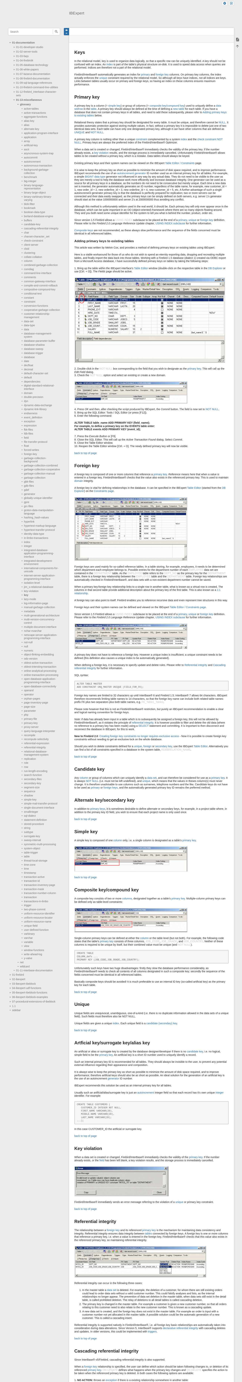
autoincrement (32, 161)
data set (152, 777)
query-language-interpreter (39, 731)
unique (103, 77)
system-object (32, 848)
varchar (28, 937)
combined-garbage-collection (41, 265)
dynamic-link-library (35, 409)
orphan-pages (32, 698)
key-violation (31, 591)
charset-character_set (36, 236)
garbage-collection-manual (39, 473)
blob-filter (29, 204)
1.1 (14, 1006)
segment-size (32, 787)
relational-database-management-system (36, 753)
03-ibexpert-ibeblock (24, 983)
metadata (29, 611)
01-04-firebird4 (24, 60)
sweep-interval (32, 840)
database (29, 357)
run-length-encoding (35, 771)
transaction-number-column (40, 893)
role (26, 762)
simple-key (30, 799)
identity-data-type (34, 533)
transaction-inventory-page (39, 884)
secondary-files (33, 779)
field (26, 437)
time (26, 868)
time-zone (29, 864)
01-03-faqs (22, 56)
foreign (147, 746)
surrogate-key (32, 836)
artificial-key (31, 145)
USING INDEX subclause (170, 223)
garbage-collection (34, 477)
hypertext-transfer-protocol (39, 529)
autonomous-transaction (38, 165)
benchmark (30, 176)
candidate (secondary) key (161, 1023)
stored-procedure (34, 823)
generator (29, 494)
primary (145, 74)
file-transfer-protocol (35, 441)
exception (29, 421)
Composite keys (83, 230)
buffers (28, 220)
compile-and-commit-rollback (41, 285)
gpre (26, 502)
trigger (27, 905)
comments (30, 277)
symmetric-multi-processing (40, 844)
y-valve (28, 958)
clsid (26, 248)
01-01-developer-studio (29, 47)
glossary (25, 104)
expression (30, 425)
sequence (29, 791)
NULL (222, 122)
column (28, 260)
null (26, 646)
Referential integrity (196, 665)
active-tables (31, 108)
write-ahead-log (33, 954)
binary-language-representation (34, 187)
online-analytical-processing (40, 670)
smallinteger (31, 811)
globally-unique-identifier (38, 497)
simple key (114, 105)
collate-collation (33, 256)
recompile (29, 735)
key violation (101, 152)
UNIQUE (79, 132)
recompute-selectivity (36, 739)
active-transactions (35, 112)
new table (178, 108)
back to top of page (85, 453)
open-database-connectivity (40, 686)
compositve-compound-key (39, 289)
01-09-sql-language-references (34, 82)
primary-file (30, 718)
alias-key (29, 120)
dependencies (32, 381)
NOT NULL (96, 132)
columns (127, 898)
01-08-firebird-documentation (33, 78)
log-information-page (36, 603)
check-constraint (33, 240)
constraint (29, 301)
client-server (31, 244)
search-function (33, 774)
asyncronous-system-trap (38, 153)
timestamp (30, 872)
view (26, 945)
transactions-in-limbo (36, 901)
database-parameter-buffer (39, 340)
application (30, 137)
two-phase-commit (34, 909)
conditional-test (33, 293)
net (22, 962)
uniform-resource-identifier (39, 913)
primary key (194, 368)
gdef (26, 489)
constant (29, 297)
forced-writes (31, 449)
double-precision (33, 396)
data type (99, 176)
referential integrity (142, 722)
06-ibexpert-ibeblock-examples (30, 997)
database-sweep (33, 348)
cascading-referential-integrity (41, 228)
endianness (30, 413)
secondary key (163, 746)
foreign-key (30, 454)
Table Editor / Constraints (180, 163)
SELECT (143, 725)
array (27, 141)
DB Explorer (215, 268)
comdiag (29, 269)
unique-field (30, 925)
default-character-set (36, 373)
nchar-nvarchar (33, 630)
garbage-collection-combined (41, 465)
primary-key (31, 723)
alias (26, 125)
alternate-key (31, 128)
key (26, 594)
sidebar (16, 1010)
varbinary (29, 933)
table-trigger (31, 852)
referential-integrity (35, 747)
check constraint (206, 139)
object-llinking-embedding (39, 654)
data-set (29, 321)
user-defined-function (36, 929)
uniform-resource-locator (38, 917)
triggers (152, 1331)
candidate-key (32, 224)
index (27, 542)
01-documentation (23, 42)
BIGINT (89, 176)
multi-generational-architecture (42, 615)
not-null (28, 642)
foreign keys (111, 787)
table (27, 856)
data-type (29, 325)
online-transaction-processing (41, 674)
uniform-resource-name (37, 921)
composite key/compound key (167, 105)
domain (28, 393)
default (28, 377)
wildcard (25, 966)
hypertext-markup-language (40, 525)
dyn (26, 401)
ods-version (30, 658)
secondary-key (32, 783)
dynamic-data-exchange (38, 405)
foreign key (162, 74)
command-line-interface (37, 273)
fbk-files (28, 429)
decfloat (28, 365)
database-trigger (33, 353)
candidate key (195, 1051)
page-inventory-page (36, 702)
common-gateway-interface (40, 281)
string (27, 827)
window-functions (34, 950)
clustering (29, 252)
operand (29, 690)
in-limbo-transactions (36, 537)
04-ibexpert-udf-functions (26, 988)
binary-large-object (35, 192)
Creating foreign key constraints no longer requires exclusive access (139, 736)
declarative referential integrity (180, 1328)
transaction (30, 897)
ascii (26, 149)
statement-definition (35, 819)
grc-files (28, 506)
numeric (28, 650)
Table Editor (141, 268)
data (26, 329)
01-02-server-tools (26, 51)
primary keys (97, 808)
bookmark (29, 207)
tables (148, 1233)
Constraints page (104, 491)
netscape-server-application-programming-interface (40, 636)
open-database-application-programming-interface (40, 680)
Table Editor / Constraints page (188, 607)
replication (30, 758)
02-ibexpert (18, 979)
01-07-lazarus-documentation (33, 73)
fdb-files (28, 433)
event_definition (33, 417)
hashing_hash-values (36, 517)
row (26, 766)
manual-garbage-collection (39, 607)
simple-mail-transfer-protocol (40, 803)
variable (28, 942)
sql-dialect (30, 815)
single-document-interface (39, 807)
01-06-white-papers (27, 69)
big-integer (30, 181)
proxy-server (31, 726)
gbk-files (29, 481)
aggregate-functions (35, 116)
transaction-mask (34, 889)
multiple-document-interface (40, 626)
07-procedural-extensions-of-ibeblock (33, 1001)
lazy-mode (30, 599)
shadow (28, 795)
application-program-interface (41, 133)
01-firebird (18, 974)
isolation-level (32, 582)
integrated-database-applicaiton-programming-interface (39, 553)
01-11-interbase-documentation (34, 970)
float (26, 445)
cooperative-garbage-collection (42, 309)
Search (56, 31)
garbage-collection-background (35, 460)
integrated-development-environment (38, 562)
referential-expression (36, 743)
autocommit (30, 157)
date (26, 361)
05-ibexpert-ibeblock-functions (29, 992)
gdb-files (29, 485)
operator (29, 694)
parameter (30, 710)
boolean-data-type (34, 212)
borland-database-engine (38, 216)
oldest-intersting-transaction (40, 666)
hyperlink (29, 521)
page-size (29, 706)
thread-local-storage (35, 860)
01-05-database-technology (32, 64)
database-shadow (34, 344)
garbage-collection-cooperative (42, 469)
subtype (28, 832)
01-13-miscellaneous (29, 99)
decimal (28, 369)
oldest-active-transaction (38, 662)
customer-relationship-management (37, 315)
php (26, 714)
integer (28, 546)
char (26, 232)
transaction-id (32, 880)
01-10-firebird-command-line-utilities (37, 87)
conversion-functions (36, 305)
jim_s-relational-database (38, 586)
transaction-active (34, 876)
